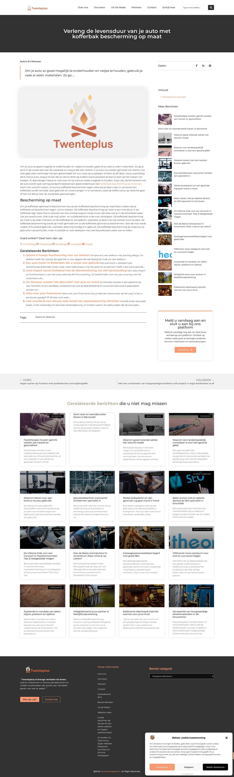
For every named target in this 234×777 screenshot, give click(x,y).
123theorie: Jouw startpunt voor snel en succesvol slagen (190, 554)
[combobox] (195, 7)
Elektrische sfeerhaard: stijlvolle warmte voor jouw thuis (140, 613)
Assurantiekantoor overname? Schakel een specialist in (90, 499)
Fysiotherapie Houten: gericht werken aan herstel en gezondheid (40, 442)
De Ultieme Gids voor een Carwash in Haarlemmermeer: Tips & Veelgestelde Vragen (193, 214)
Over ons (83, 7)
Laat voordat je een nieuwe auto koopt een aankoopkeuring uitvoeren (72, 300)
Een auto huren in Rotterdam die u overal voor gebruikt (63, 262)
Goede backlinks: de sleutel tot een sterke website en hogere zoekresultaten (105, 725)
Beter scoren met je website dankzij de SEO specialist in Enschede (188, 501)
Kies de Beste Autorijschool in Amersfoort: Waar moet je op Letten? (90, 556)
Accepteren (162, 767)
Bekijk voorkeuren (215, 767)
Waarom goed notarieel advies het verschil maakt (140, 441)
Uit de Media (104, 707)
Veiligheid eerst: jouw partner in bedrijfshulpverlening (91, 613)
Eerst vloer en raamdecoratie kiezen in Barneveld (182, 128)
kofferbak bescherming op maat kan (121, 183)
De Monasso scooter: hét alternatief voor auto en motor (62, 281)
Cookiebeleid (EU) (104, 695)
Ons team (99, 7)
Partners (136, 7)
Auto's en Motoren (30, 61)
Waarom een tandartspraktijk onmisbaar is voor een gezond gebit (190, 442)
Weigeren (189, 767)
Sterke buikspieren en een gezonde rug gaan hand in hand (141, 499)
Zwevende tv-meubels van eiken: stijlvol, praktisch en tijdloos (42, 613)
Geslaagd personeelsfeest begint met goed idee (141, 554)
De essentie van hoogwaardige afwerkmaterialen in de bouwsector (190, 614)
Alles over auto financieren (44, 293)
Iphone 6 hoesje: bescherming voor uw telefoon (58, 255)
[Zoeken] (211, 7)
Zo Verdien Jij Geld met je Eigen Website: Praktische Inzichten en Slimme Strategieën (105, 746)
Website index (104, 712)
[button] (226, 737)
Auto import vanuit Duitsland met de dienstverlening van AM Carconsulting (76, 270)
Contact (151, 7)
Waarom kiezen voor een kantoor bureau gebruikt (38, 499)
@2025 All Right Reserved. (116, 771)
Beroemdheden (105, 702)
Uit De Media (118, 7)
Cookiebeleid (187, 774)
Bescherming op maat (174, 96)
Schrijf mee (168, 7)
